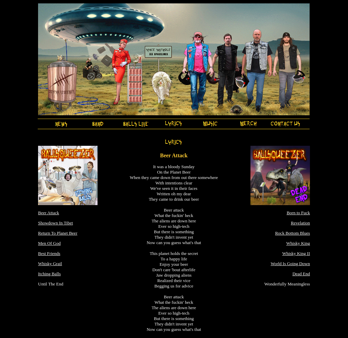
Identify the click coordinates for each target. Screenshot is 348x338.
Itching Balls (49, 273)
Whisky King (298, 243)
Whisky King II (296, 253)
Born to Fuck (298, 212)
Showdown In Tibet (55, 222)
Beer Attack (48, 212)
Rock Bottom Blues (292, 233)
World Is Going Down (290, 263)
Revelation (300, 222)
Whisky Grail (50, 263)
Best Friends (49, 253)
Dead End (301, 273)
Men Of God (49, 243)
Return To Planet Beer (57, 233)
